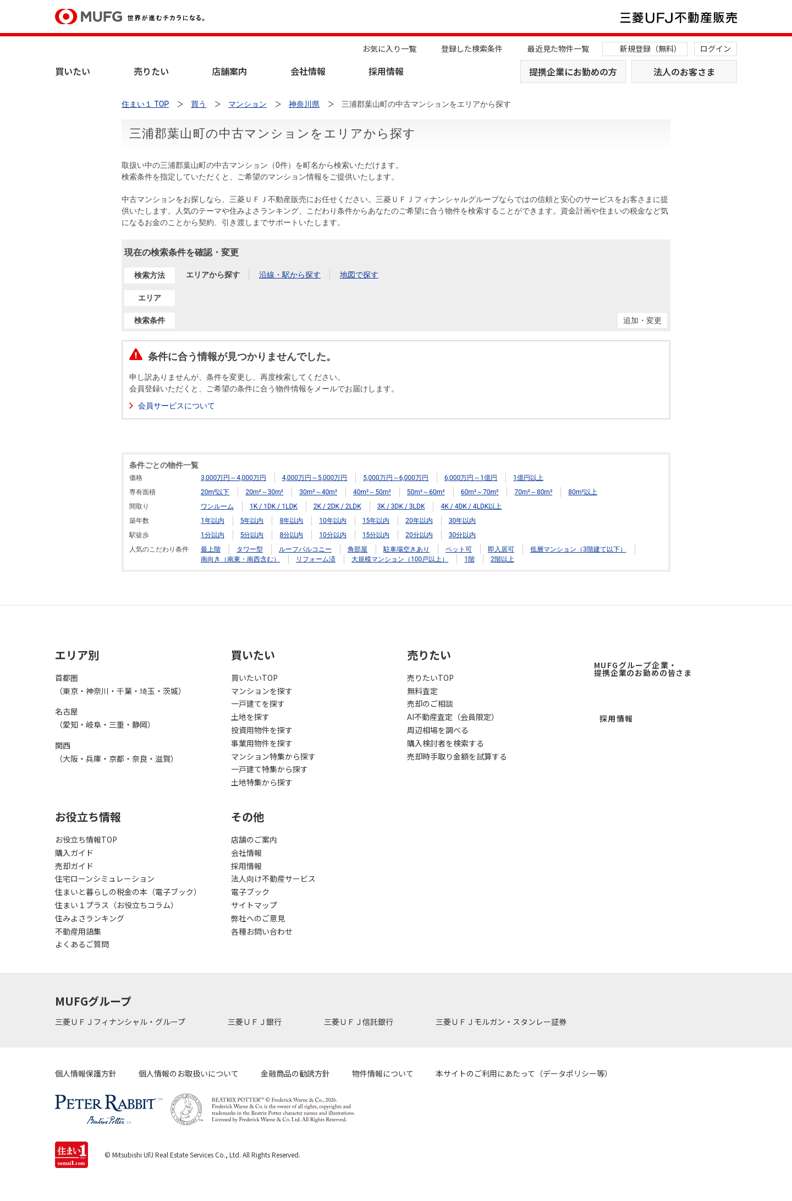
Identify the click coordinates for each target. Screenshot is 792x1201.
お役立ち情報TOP (86, 839)
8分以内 (291, 535)
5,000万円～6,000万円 (395, 478)
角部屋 (357, 549)
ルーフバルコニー (305, 549)
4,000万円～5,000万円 (315, 478)
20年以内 (419, 521)
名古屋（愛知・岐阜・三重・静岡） (105, 718)
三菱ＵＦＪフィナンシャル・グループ (121, 1021)
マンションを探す (262, 690)
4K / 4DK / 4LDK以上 (471, 506)
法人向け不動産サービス (273, 878)
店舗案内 (229, 71)
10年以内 (332, 521)
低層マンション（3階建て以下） (578, 549)
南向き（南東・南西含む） (240, 559)
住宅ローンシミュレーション (105, 878)
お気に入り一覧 (389, 48)
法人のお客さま (684, 71)
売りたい (151, 71)
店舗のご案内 (254, 839)
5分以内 (252, 535)
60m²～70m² (480, 492)
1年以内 (212, 521)
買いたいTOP (254, 677)
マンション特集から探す (273, 756)
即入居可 (501, 549)
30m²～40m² (318, 492)
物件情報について (383, 1073)
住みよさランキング (89, 918)
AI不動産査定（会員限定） (453, 716)
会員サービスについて (176, 405)
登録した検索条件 (472, 48)
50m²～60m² (426, 492)
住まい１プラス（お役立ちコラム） (116, 904)
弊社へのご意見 (258, 918)
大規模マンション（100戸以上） (399, 559)
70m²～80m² (533, 492)
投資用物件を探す (262, 729)
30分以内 (462, 535)
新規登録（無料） (650, 48)
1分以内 (212, 535)
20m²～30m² (264, 492)
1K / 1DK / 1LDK (274, 506)
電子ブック (250, 891)
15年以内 (376, 521)
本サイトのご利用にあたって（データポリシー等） (524, 1073)
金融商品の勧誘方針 (295, 1073)
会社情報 (308, 71)
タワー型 (250, 549)
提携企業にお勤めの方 (573, 71)
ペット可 (459, 549)
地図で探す (359, 274)
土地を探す (250, 716)
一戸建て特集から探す (269, 768)
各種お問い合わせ (262, 931)
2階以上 (502, 559)
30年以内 (462, 521)
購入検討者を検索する (445, 743)
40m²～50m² (372, 492)
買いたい (72, 71)
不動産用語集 (78, 931)
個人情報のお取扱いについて (189, 1073)
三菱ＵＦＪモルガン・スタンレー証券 (502, 1021)
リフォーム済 (316, 559)
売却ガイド (74, 865)
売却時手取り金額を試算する (457, 756)
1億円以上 (528, 478)
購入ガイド (74, 852)
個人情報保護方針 (86, 1073)
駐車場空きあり (406, 549)
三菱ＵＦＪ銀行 (255, 1021)
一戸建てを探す (258, 703)
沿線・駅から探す (290, 274)
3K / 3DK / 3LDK (401, 506)
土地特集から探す (262, 782)
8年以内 (291, 521)
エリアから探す (213, 274)
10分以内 (332, 535)
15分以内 (376, 535)
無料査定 (422, 690)
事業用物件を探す (262, 743)
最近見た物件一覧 (558, 48)
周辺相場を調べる (438, 729)
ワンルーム (217, 506)
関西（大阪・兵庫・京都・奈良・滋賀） (116, 752)
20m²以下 (215, 492)
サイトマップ (254, 904)
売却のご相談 (430, 703)
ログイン (715, 48)
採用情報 (386, 71)
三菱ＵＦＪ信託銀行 (359, 1021)
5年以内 (252, 521)
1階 (469, 559)
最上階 (211, 549)
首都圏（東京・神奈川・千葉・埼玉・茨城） (120, 684)
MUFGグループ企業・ (643, 668)
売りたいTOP (430, 677)
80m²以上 (582, 492)
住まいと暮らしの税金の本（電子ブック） (128, 891)
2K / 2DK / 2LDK (337, 506)
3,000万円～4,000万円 (233, 478)
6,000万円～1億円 (470, 478)
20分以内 (419, 535)
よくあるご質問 (82, 943)
